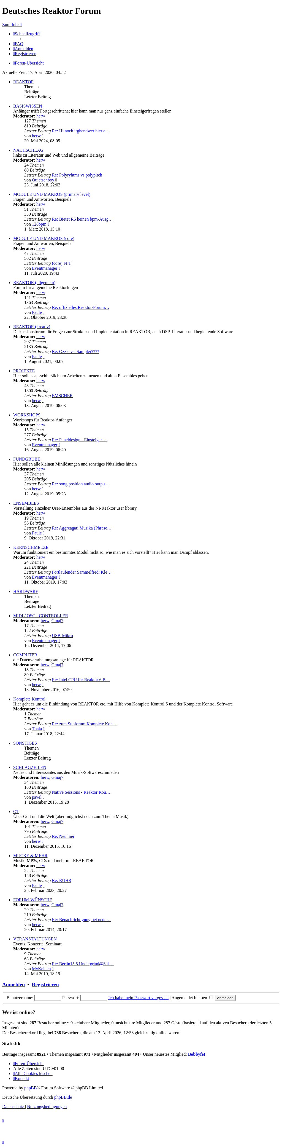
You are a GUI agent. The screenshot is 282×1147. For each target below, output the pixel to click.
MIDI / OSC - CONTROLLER (40, 615)
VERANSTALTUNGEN (35, 939)
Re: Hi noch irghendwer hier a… (81, 131)
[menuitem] (18, 43)
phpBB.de (63, 1097)
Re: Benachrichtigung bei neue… (81, 919)
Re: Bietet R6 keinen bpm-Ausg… (82, 219)
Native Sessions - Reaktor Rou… (81, 792)
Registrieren (45, 984)
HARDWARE (25, 591)
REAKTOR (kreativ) (31, 326)
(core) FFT (61, 263)
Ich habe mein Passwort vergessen (138, 997)
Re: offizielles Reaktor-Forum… (80, 307)
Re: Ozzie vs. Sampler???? (75, 351)
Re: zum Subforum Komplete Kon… (84, 723)
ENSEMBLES (26, 503)
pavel (37, 797)
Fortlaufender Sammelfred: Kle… (82, 572)
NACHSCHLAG (28, 150)
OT (16, 811)
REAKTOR (23, 81)
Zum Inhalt (12, 24)
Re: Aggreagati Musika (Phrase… (81, 528)
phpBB (30, 1087)
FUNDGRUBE (26, 459)
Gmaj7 (57, 620)
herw (40, 116)
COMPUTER (25, 655)
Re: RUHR (61, 880)
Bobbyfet (196, 1054)
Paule (37, 312)
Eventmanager (44, 268)
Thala (37, 728)
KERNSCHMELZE (30, 547)
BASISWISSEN (27, 106)
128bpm (39, 224)
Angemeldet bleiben (192, 997)
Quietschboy (43, 180)
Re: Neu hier (63, 836)
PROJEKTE (24, 370)
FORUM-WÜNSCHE (32, 899)
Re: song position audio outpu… (80, 484)
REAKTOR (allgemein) (34, 282)
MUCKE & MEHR (30, 855)
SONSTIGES (25, 743)
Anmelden (13, 984)
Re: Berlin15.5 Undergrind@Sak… (83, 963)
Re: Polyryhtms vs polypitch (77, 175)
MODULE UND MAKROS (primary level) (51, 194)
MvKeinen (41, 968)
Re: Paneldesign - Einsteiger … (79, 439)
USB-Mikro (62, 635)
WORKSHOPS (26, 415)
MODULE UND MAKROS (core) (43, 238)
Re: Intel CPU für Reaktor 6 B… (81, 679)
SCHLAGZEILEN (29, 767)
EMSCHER (62, 395)
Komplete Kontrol (29, 699)
